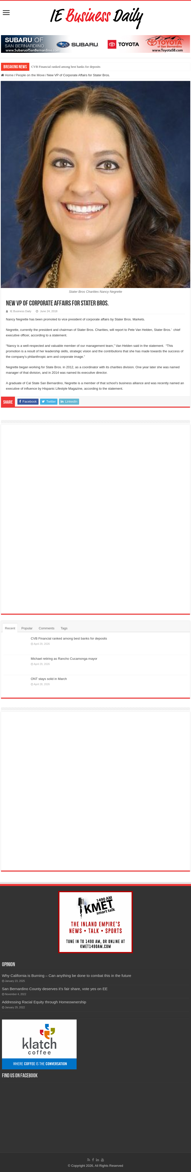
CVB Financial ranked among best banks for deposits (65, 67)
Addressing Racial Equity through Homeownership (44, 1002)
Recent (10, 628)
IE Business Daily (20, 311)
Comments (46, 628)
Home (7, 75)
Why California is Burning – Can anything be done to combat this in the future (66, 975)
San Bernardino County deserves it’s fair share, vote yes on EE (55, 989)
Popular (27, 628)
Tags (64, 628)
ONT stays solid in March (49, 679)
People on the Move (30, 75)
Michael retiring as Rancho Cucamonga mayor (64, 658)
